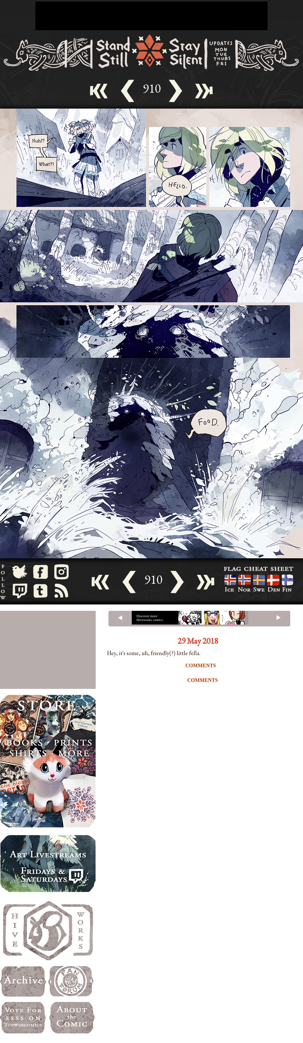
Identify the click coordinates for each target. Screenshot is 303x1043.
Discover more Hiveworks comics (150, 618)
